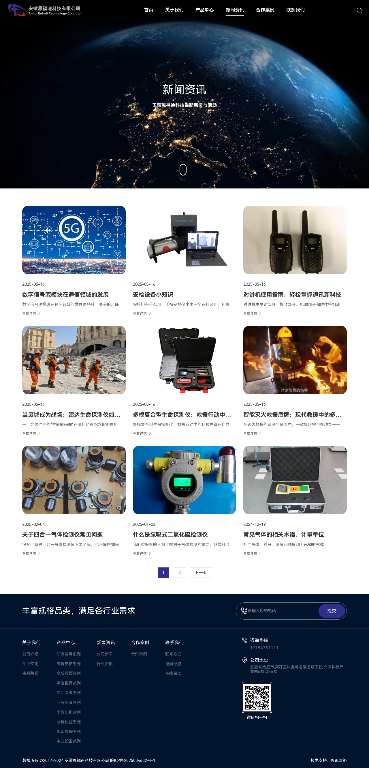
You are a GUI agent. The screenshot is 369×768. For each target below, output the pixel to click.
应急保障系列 (69, 702)
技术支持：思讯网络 (328, 760)
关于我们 (31, 642)
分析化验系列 (69, 722)
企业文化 (30, 664)
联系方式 (173, 654)
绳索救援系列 (69, 731)
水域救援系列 (69, 673)
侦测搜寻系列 (69, 654)
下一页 (201, 572)
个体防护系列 (69, 712)
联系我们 (174, 642)
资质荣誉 (30, 673)
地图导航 (173, 664)
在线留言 (173, 673)
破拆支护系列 (69, 664)
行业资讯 (105, 664)
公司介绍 (30, 654)
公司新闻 (105, 654)
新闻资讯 (106, 642)
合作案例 (140, 642)
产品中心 (66, 642)
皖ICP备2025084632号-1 (132, 760)
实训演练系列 (69, 692)
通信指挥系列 (69, 683)
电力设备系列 (69, 741)
